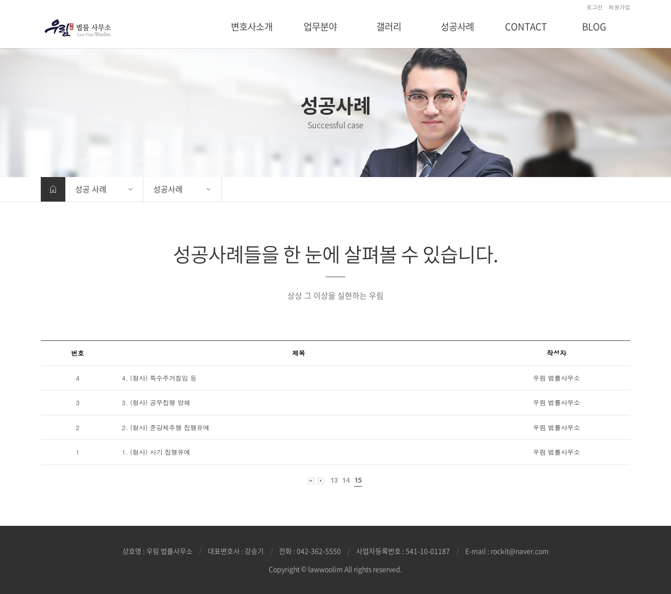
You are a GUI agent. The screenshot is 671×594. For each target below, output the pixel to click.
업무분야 (320, 26)
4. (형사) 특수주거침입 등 (159, 378)
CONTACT (526, 26)
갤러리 (388, 26)
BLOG (594, 26)
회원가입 (619, 7)
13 (333, 480)
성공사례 (457, 26)
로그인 (595, 7)
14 (346, 480)
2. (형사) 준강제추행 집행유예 (165, 427)
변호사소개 (252, 26)
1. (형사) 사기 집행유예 (156, 452)
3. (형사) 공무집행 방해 (156, 402)
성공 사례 (91, 189)
